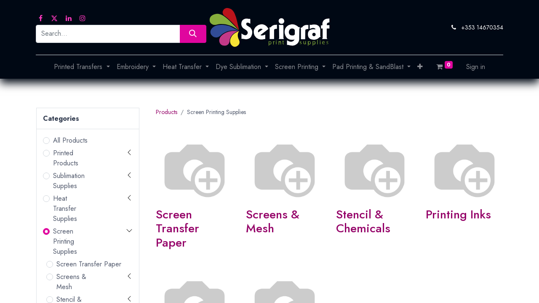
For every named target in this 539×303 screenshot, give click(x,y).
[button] (420, 66)
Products (166, 112)
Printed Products (65, 158)
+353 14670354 (482, 27)
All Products (70, 140)
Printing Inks (458, 214)
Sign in (475, 67)
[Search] (193, 34)
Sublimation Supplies (69, 181)
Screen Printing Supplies (65, 241)
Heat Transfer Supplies (65, 208)
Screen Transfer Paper (88, 264)
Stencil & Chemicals (363, 221)
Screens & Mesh (71, 282)
